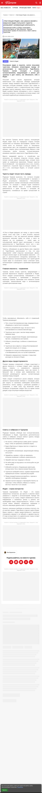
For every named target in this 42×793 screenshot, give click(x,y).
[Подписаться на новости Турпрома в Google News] (31, 562)
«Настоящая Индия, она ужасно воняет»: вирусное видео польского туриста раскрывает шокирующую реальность (26, 15)
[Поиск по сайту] (36, 3)
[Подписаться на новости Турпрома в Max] (16, 562)
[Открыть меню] (2, 3)
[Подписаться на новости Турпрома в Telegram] (11, 562)
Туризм (15, 7)
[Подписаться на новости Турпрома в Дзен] (26, 562)
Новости (11, 15)
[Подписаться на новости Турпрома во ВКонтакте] (21, 562)
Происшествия (25, 7)
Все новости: (6, 7)
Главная (5, 15)
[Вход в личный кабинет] (40, 3)
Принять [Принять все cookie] (4, 790)
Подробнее (20, 787)
